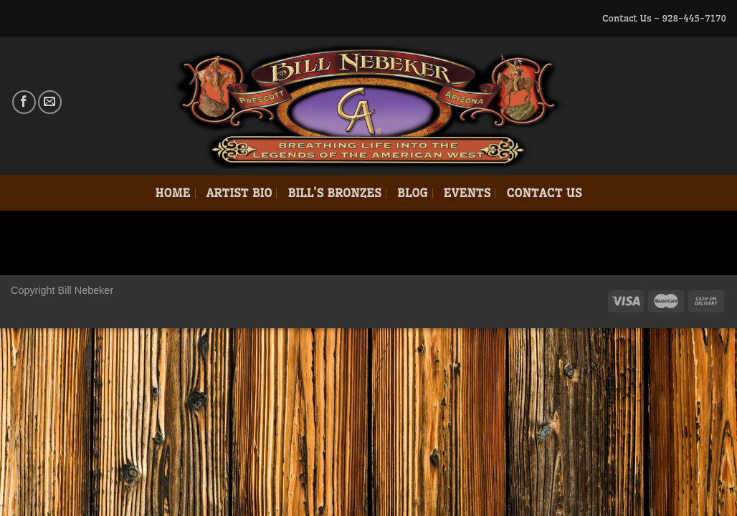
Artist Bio (239, 193)
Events (467, 193)
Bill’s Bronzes (334, 193)
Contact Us (543, 193)
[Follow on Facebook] (24, 102)
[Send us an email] (50, 102)
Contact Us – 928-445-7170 (664, 18)
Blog (412, 193)
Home (172, 193)
